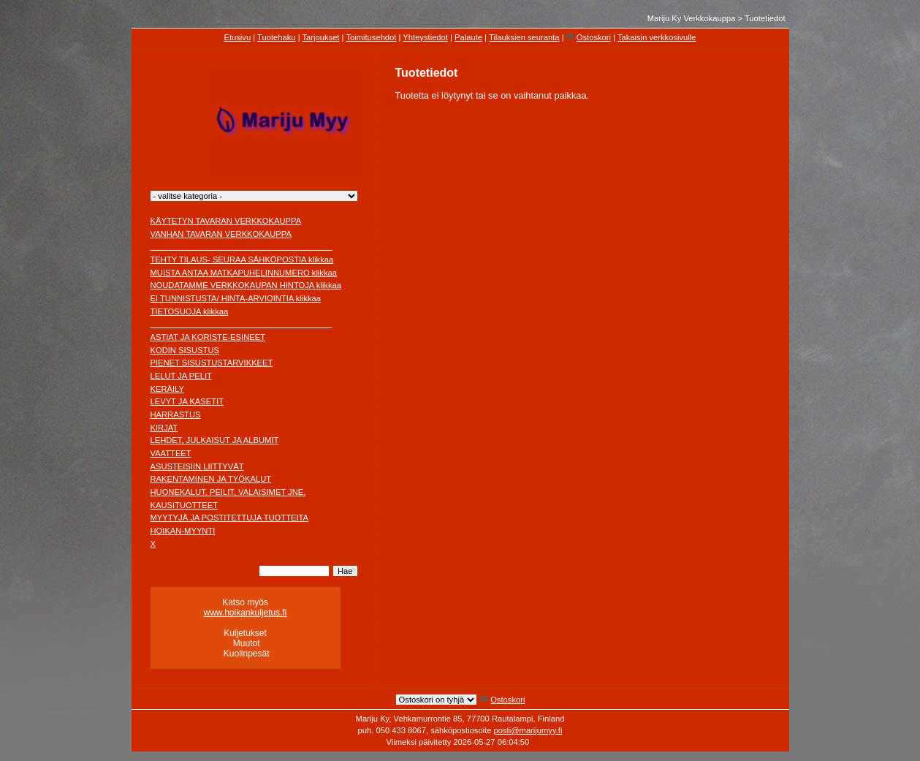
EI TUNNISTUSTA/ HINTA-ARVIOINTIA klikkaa (236, 298)
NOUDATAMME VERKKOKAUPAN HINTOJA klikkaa (246, 285)
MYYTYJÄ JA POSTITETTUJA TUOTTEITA (230, 517)
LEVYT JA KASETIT (187, 401)
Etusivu (237, 37)
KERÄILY (167, 389)
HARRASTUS (176, 414)
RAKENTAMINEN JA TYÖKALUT (211, 478)
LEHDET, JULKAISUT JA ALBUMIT (215, 440)
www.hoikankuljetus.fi (244, 612)
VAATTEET (171, 453)
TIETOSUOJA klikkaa (190, 311)
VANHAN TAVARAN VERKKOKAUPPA (221, 234)
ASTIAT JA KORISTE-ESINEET (208, 337)
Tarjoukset (320, 37)
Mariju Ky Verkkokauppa (691, 18)
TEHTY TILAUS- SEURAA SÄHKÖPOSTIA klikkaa (242, 259)
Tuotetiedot (765, 18)
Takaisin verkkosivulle (656, 37)
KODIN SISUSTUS (185, 350)
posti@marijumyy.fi (528, 730)
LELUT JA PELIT (181, 375)
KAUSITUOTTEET (184, 505)
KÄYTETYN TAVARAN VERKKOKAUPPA (226, 220)
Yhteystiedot (425, 37)
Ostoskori (594, 37)
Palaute (468, 37)
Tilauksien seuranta (524, 37)
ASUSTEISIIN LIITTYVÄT (197, 466)
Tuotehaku (276, 37)
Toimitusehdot (371, 37)
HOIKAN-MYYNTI (183, 530)
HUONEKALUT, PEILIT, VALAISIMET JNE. (228, 492)
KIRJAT (164, 427)
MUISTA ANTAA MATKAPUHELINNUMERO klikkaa (244, 272)
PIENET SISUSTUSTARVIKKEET (212, 362)
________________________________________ (241, 246)
